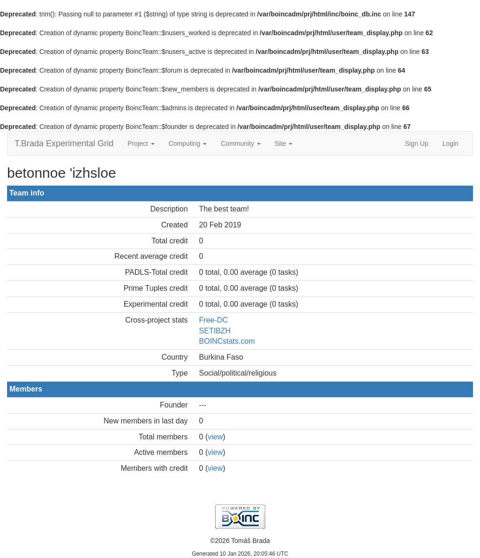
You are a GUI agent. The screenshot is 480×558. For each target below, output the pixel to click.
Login (450, 143)
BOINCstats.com (227, 341)
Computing (188, 143)
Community (241, 143)
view (215, 437)
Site (283, 143)
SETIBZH (215, 331)
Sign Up (416, 143)
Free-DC (213, 320)
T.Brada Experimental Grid (64, 143)
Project (141, 143)
